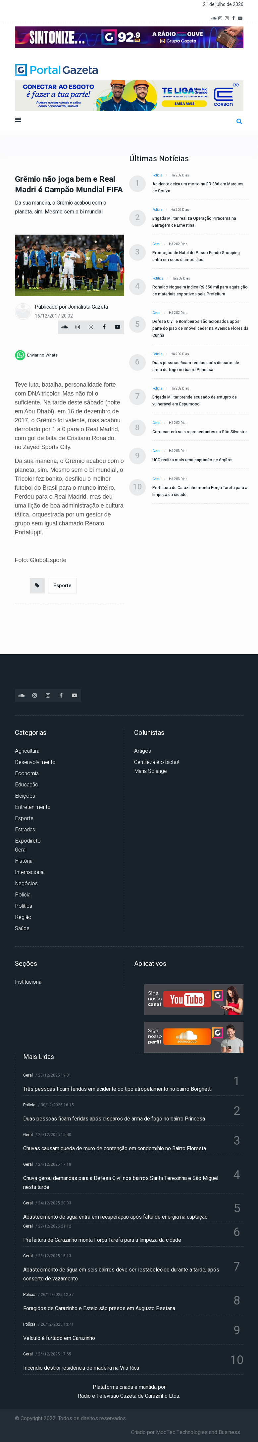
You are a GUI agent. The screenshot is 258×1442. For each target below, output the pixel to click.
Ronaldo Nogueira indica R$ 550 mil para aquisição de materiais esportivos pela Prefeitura (200, 290)
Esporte (62, 585)
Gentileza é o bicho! (156, 762)
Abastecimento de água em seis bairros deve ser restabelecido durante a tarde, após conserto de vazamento (121, 1274)
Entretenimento (33, 807)
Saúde (22, 928)
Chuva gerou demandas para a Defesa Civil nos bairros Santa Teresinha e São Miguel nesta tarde (120, 1182)
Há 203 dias (178, 451)
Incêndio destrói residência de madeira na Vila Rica (81, 1368)
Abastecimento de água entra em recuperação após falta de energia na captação (115, 1217)
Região (23, 917)
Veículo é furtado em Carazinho (59, 1338)
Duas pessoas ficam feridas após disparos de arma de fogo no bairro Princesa (195, 366)
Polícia (157, 175)
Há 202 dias (180, 175)
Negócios (26, 884)
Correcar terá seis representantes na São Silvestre (199, 432)
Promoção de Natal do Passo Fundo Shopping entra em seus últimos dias (196, 256)
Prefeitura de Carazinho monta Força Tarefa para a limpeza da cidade (199, 491)
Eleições (25, 796)
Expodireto (28, 841)
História (23, 861)
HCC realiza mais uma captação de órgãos (192, 460)
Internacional (29, 872)
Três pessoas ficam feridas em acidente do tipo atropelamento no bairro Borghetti (117, 1089)
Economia (27, 774)
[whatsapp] (36, 355)
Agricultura (27, 751)
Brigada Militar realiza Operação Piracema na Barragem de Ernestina (194, 221)
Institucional (28, 982)
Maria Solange (150, 771)
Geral (156, 244)
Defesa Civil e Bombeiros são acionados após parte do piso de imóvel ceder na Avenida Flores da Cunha (200, 328)
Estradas (25, 830)
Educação (26, 785)
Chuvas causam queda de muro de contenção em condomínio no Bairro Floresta (114, 1149)
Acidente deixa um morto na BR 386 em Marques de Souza (197, 187)
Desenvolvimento (35, 762)
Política (157, 278)
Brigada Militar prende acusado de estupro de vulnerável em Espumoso (194, 400)
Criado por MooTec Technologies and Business (185, 1432)
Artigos (142, 751)
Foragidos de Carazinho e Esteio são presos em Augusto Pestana (99, 1308)
